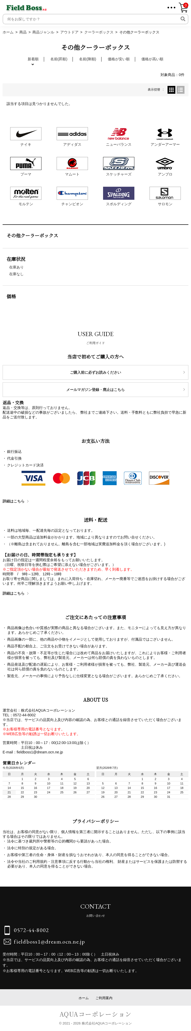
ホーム (84, 998)
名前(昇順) (58, 59)
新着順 (33, 59)
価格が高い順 (152, 59)
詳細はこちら (14, 501)
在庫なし (16, 274)
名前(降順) (87, 59)
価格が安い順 (119, 59)
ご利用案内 (104, 998)
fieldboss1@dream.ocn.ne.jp (49, 941)
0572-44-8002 (31, 930)
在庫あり (16, 267)
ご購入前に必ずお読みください (95, 372)
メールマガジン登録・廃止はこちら (95, 390)
